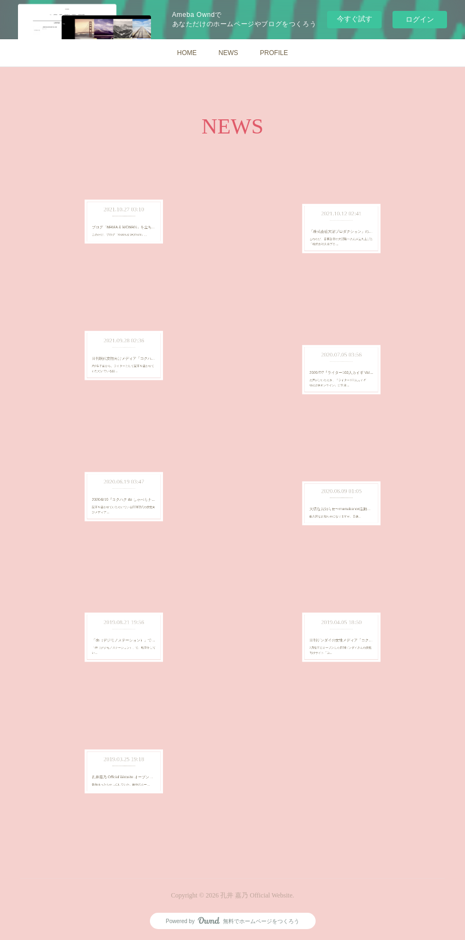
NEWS (228, 53)
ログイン (420, 19)
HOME (187, 53)
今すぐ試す (354, 19)
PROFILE (274, 53)
